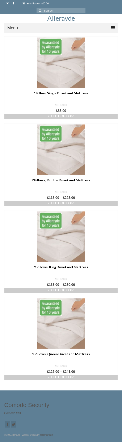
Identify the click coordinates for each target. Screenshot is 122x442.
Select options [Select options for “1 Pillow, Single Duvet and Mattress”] (60, 116)
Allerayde (61, 18)
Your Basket (36, 3)
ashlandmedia (46, 435)
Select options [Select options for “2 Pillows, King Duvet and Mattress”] (60, 290)
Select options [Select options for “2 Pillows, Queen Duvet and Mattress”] (60, 377)
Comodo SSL (13, 413)
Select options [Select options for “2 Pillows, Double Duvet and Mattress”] (60, 203)
